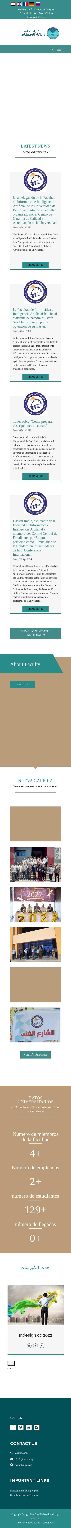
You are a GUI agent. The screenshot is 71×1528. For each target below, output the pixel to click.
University (21, 9)
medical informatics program (41, 9)
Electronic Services (28, 13)
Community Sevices (36, 17)
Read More (35, 265)
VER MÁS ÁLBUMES (35, 1054)
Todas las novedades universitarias (35, 633)
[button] (11, 1368)
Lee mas (22, 684)
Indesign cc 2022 (35, 1335)
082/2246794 (19, 1453)
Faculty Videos (46, 13)
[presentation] (13, 1363)
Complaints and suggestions (24, 1495)
